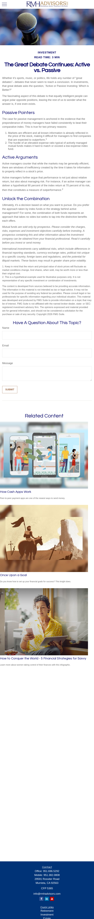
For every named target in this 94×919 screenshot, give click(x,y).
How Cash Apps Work (15, 491)
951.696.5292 (51, 871)
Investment (46, 914)
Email (5, 345)
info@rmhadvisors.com (46, 893)
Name (5, 327)
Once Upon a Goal (13, 575)
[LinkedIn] (47, 899)
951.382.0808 (52, 875)
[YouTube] (52, 899)
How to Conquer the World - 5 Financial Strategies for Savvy (43, 658)
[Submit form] (9, 389)
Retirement (46, 910)
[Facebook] (41, 899)
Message (7, 363)
